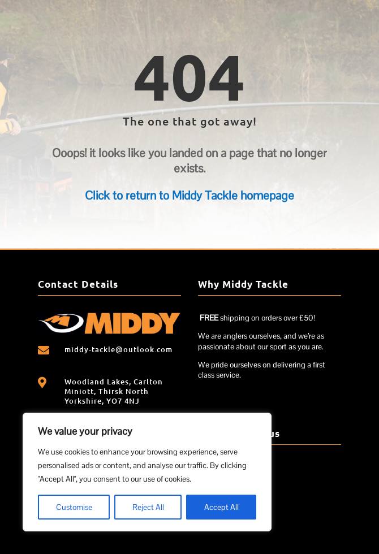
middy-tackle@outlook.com (118, 349)
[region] (147, 472)
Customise (74, 507)
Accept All (221, 507)
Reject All (148, 507)
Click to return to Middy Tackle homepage (189, 195)
